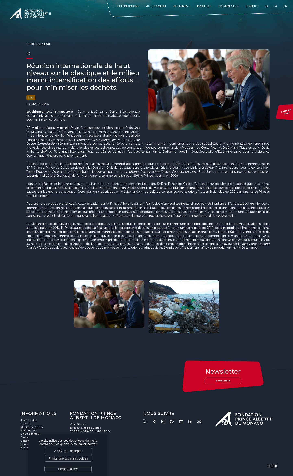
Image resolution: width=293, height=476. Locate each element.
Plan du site (29, 420)
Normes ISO (29, 430)
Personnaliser (68, 469)
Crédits (25, 423)
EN (285, 6)
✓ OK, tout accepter (68, 451)
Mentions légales (32, 427)
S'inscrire (223, 380)
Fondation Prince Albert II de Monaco (30, 14)
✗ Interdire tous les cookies (68, 458)
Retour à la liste (38, 44)
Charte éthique (31, 433)
